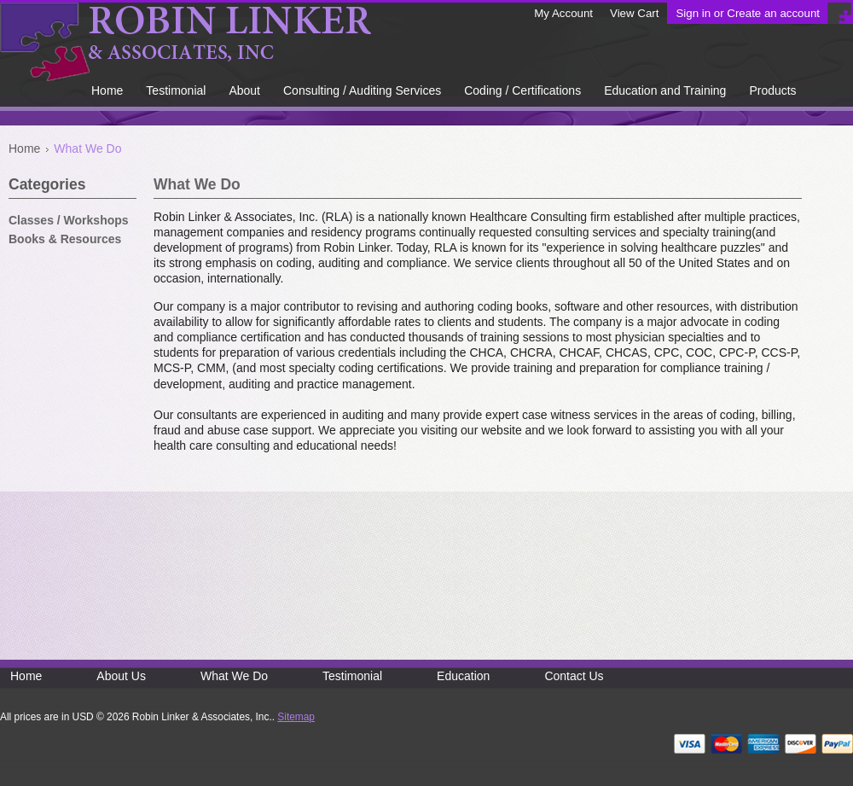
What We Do (234, 676)
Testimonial (352, 676)
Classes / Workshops (69, 220)
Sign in (693, 13)
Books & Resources (65, 239)
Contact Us (573, 676)
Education (463, 676)
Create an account (773, 13)
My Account (563, 13)
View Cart (634, 13)
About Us (121, 676)
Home (24, 148)
